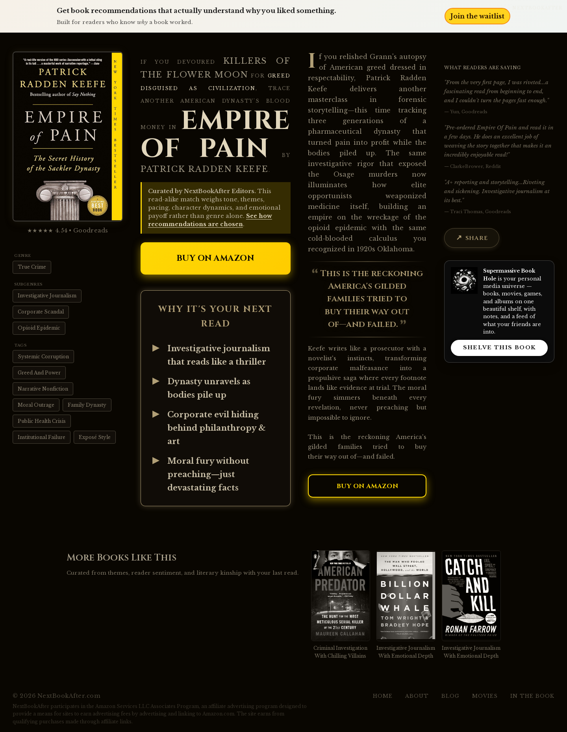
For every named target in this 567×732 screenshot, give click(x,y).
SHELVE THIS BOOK (499, 347)
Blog (450, 696)
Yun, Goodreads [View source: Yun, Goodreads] (468, 111)
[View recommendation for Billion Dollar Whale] (405, 605)
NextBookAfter (537, 8)
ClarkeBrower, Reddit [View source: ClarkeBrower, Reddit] (475, 166)
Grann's (383, 57)
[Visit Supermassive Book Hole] (464, 280)
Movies (485, 696)
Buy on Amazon (215, 258)
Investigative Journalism (47, 296)
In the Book (532, 696)
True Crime (32, 267)
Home (383, 696)
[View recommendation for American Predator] (340, 605)
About (417, 696)
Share (476, 238)
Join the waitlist (477, 16)
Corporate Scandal (41, 312)
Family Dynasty (87, 405)
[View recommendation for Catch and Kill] (471, 605)
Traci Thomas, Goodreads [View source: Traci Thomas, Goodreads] (480, 211)
